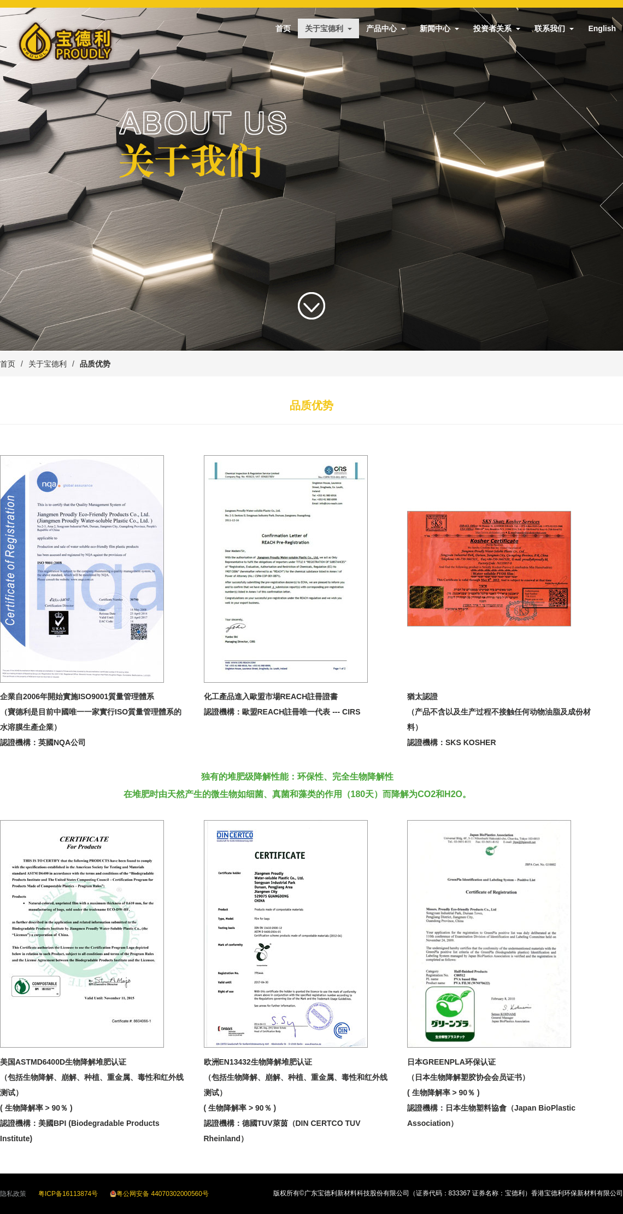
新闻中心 (439, 28)
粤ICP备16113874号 (68, 1194)
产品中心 (385, 28)
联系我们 (554, 28)
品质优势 (95, 363)
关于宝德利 (328, 28)
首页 (283, 28)
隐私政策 (13, 1194)
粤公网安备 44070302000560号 (159, 1194)
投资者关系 (496, 28)
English (602, 28)
